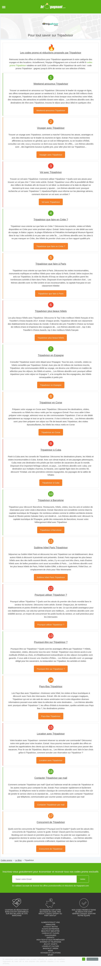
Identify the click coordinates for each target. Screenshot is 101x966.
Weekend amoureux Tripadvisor (50, 110)
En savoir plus (92, 959)
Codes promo (6, 860)
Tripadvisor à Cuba (50, 483)
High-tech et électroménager (50, 940)
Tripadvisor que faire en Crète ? (50, 246)
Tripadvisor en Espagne (51, 385)
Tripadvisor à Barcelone (51, 530)
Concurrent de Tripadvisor (51, 849)
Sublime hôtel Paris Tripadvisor (51, 577)
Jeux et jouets (50, 944)
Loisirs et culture (50, 946)
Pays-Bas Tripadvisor (50, 716)
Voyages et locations (50, 953)
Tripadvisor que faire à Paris (50, 293)
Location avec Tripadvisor (50, 760)
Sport (50, 955)
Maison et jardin (50, 948)
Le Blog (18, 860)
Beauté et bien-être (50, 931)
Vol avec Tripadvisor (51, 202)
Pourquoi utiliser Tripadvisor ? (50, 624)
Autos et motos (50, 927)
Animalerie (51, 925)
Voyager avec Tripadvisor (50, 155)
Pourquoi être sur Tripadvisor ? (51, 669)
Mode (50, 951)
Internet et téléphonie (50, 942)
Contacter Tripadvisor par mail (50, 804)
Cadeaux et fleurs (50, 933)
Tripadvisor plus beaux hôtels (51, 338)
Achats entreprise (50, 929)
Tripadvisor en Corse (50, 432)
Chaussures (50, 935)
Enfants (50, 938)
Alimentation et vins (50, 922)
